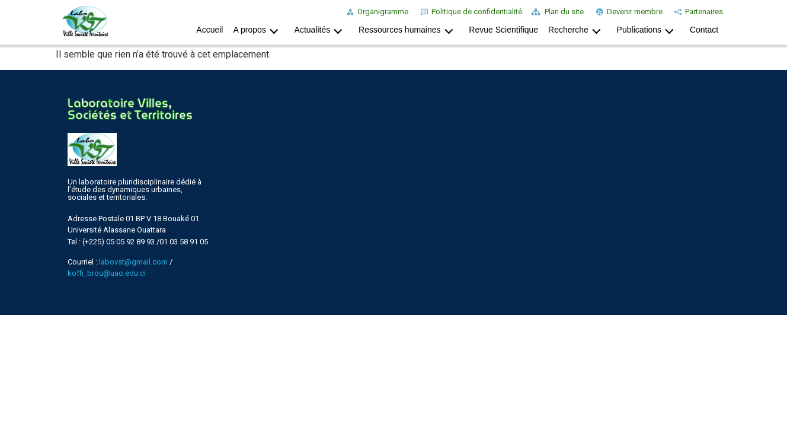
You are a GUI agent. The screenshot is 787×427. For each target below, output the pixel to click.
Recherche (577, 29)
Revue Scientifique (503, 29)
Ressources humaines (409, 29)
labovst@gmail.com (133, 261)
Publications (648, 29)
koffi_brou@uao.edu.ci (107, 273)
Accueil (209, 29)
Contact (704, 29)
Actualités (322, 29)
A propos (258, 29)
